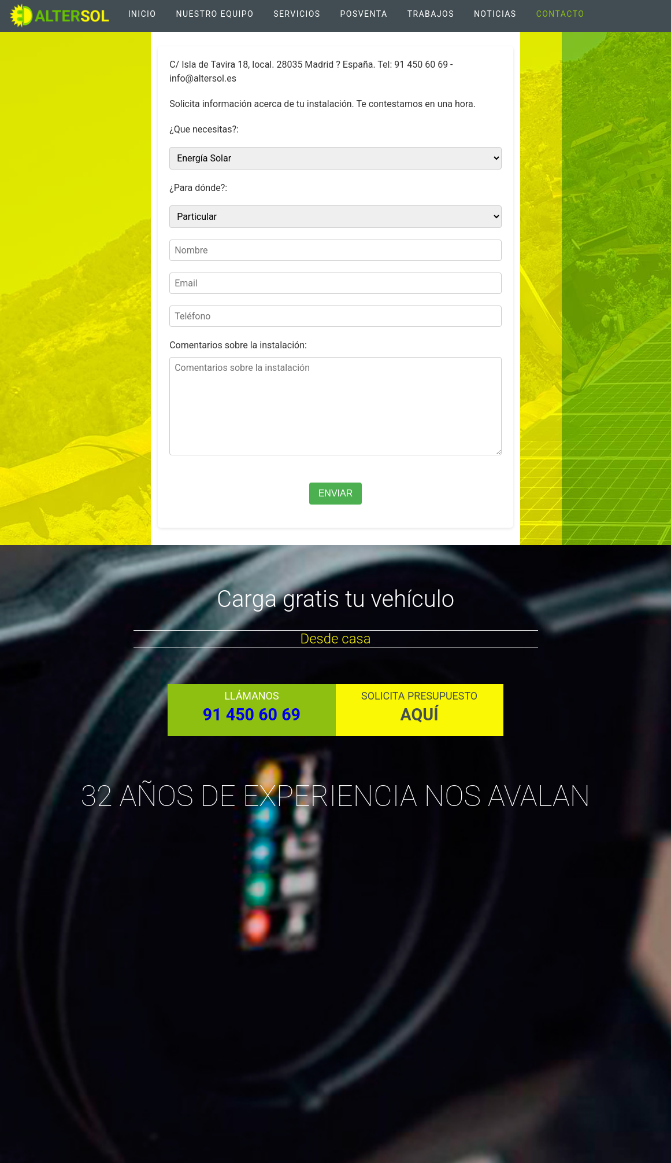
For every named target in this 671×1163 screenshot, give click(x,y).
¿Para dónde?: (198, 187)
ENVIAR (335, 493)
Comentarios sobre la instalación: (238, 345)
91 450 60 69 (252, 714)
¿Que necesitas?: (204, 129)
